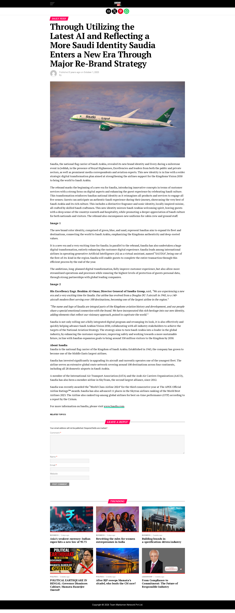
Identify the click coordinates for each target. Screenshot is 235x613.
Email (53, 469)
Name (53, 460)
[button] (52, 3)
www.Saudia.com (114, 406)
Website (54, 477)
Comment (55, 433)
